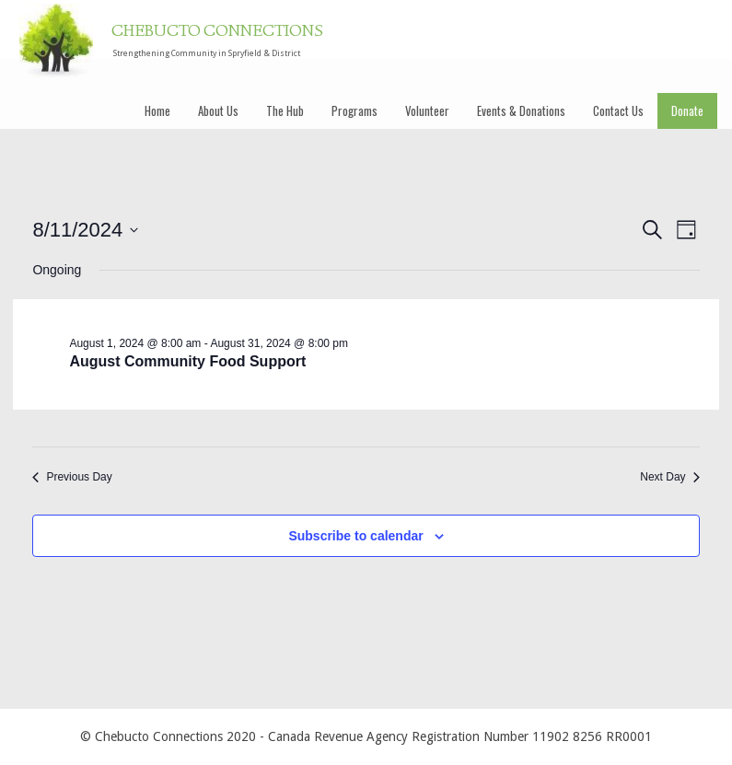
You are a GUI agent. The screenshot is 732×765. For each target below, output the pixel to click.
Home (157, 110)
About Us (218, 110)
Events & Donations (521, 110)
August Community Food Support (187, 361)
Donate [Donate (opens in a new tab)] (687, 110)
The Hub (285, 110)
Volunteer (427, 110)
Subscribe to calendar (355, 535)
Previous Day (71, 476)
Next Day (669, 476)
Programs (354, 110)
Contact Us (618, 110)
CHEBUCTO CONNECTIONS (217, 32)
